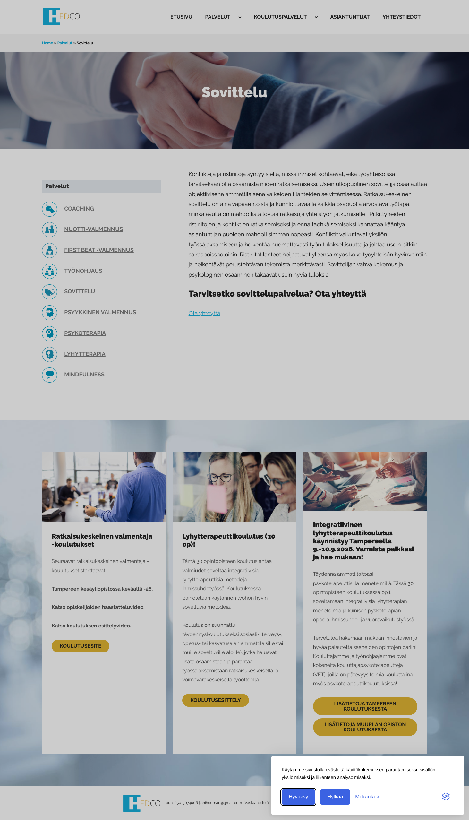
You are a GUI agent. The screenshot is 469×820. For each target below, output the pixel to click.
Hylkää (335, 796)
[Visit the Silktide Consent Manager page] (446, 797)
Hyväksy (298, 796)
